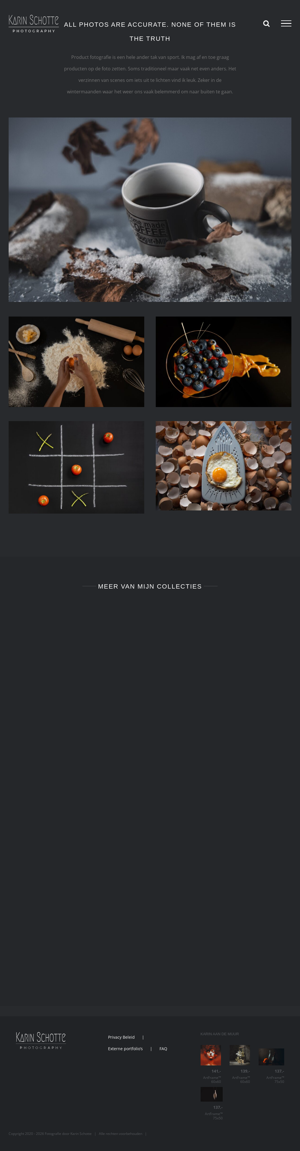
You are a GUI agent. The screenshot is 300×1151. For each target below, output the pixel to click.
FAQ (163, 1048)
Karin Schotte (81, 1133)
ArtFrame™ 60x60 (211, 1076)
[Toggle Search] (266, 23)
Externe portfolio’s (125, 1048)
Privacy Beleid (121, 1037)
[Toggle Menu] (286, 23)
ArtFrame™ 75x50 (271, 1076)
